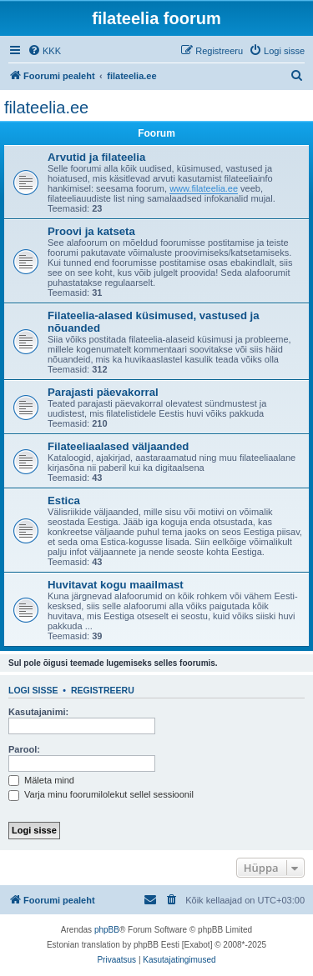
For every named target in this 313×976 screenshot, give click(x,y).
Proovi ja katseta (91, 231)
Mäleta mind (41, 780)
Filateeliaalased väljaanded (118, 446)
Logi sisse (33, 690)
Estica (64, 500)
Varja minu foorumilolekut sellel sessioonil (101, 794)
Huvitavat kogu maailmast (116, 584)
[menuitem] (44, 51)
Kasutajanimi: (38, 712)
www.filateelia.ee (203, 188)
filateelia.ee (46, 107)
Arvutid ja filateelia (96, 157)
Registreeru (102, 690)
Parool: (24, 749)
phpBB (106, 929)
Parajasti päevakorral (103, 392)
